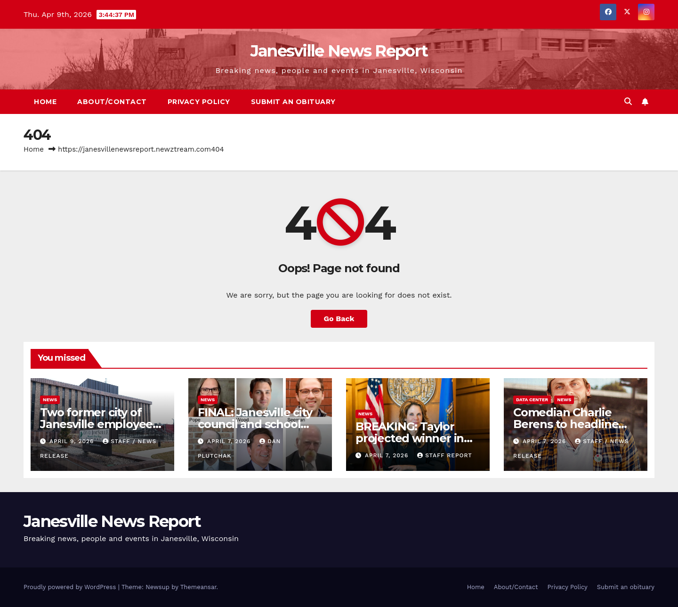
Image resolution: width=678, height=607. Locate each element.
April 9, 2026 (72, 441)
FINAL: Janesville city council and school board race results (255, 424)
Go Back (339, 318)
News (50, 399)
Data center (532, 399)
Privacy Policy (199, 101)
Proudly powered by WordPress (71, 587)
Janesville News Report (339, 51)
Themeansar (198, 587)
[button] (628, 101)
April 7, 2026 (230, 441)
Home (45, 101)
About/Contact (112, 101)
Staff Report (444, 455)
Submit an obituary (293, 101)
